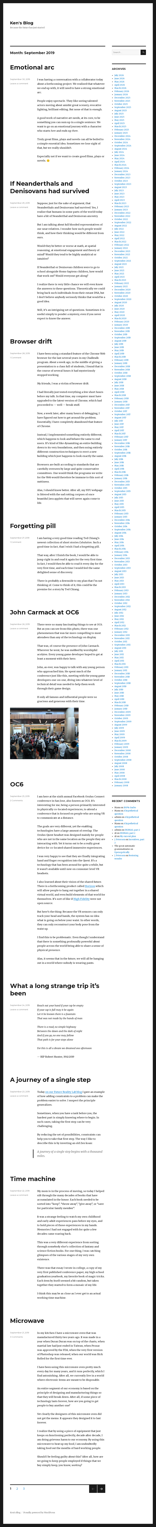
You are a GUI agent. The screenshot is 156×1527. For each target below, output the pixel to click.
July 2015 (118, 497)
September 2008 (122, 760)
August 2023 (120, 187)
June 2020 (119, 309)
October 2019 (120, 334)
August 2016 (120, 456)
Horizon (90, 886)
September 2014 (122, 529)
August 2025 (120, 110)
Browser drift (31, 341)
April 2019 (119, 353)
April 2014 (119, 545)
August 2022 (120, 225)
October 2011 (120, 641)
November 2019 (122, 331)
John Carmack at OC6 (44, 612)
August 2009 (120, 725)
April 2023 (119, 200)
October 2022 (121, 219)
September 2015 (122, 491)
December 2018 (122, 366)
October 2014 (120, 526)
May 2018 (119, 389)
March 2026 (120, 88)
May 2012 (119, 619)
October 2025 (121, 104)
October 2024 (121, 142)
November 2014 (122, 523)
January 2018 (120, 401)
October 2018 (120, 373)
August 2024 (120, 149)
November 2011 (121, 638)
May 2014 (119, 542)
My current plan (128, 836)
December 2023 (122, 174)
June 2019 (119, 347)
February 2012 (121, 629)
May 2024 (119, 158)
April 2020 (119, 315)
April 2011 (119, 661)
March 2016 (120, 472)
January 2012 (120, 632)
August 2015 (120, 494)
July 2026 (119, 75)
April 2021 (119, 277)
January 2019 (120, 363)
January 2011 (120, 670)
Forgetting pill (33, 526)
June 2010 (119, 693)
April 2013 (119, 584)
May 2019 (119, 350)
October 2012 (120, 603)
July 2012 (118, 613)
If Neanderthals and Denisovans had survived (49, 187)
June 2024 (119, 155)
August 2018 (120, 379)
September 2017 (122, 414)
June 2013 (119, 577)
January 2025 (121, 133)
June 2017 (119, 424)
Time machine (32, 1179)
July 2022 (119, 229)
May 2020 (119, 312)
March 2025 (120, 126)
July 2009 (119, 728)
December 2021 (122, 251)
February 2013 (121, 590)
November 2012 (122, 600)
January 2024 (121, 171)
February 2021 (121, 283)
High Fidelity (81, 898)
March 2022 (120, 241)
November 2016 (122, 446)
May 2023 (119, 197)
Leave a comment (19, 83)
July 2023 (119, 190)
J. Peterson (119, 839)
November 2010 (122, 677)
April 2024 (119, 161)
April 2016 (119, 469)
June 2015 (119, 501)
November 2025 (122, 101)
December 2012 (122, 597)
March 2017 (120, 433)
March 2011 (120, 664)
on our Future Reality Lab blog (63, 1091)
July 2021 (118, 267)
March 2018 (120, 395)
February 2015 (121, 513)
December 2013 (122, 558)
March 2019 (120, 357)
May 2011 (119, 657)
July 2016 (118, 459)
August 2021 (120, 264)
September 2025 (122, 107)
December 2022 (122, 213)
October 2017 (120, 411)
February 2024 (121, 168)
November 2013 (122, 561)
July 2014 (118, 536)
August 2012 (120, 609)
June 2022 (119, 232)
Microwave (27, 1320)
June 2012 (119, 616)
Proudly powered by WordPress (39, 1512)
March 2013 (120, 587)
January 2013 (120, 593)
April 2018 (119, 392)
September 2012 (122, 606)
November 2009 (122, 715)
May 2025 (119, 120)
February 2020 (121, 321)
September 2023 (122, 184)
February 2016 (121, 475)
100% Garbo (130, 807)
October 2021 (121, 257)
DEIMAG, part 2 (132, 830)
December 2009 (122, 712)
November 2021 (122, 254)
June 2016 (119, 462)
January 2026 (121, 94)
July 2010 (118, 689)
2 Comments (16, 800)
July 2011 (118, 651)
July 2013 (118, 574)
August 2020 (120, 302)
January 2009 (121, 747)
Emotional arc (32, 67)
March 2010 (120, 702)
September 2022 (122, 222)
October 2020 (121, 296)
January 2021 (121, 286)
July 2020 (119, 305)
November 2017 (121, 408)
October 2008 (121, 757)
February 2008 (121, 782)
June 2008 (119, 769)
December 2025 (122, 97)
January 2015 (120, 517)
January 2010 (120, 709)
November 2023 (122, 177)
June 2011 (119, 654)
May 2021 (119, 273)
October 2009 (121, 718)
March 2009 (120, 741)
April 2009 (119, 737)
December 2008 (122, 750)
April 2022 (119, 238)
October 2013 (120, 565)
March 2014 (120, 549)
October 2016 (120, 449)
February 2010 (121, 705)
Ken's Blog (21, 22)
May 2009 (119, 734)
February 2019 (121, 360)
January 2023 (121, 209)
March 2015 (120, 510)
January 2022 (121, 248)
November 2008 (122, 753)
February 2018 (121, 398)
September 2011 (122, 645)
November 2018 (122, 369)
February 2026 (121, 91)
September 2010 (122, 683)
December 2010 (122, 673)
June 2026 (119, 78)
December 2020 (122, 289)
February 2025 (121, 129)
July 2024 (119, 152)
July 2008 (119, 766)
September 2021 (122, 261)
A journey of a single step (50, 1079)
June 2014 (119, 539)
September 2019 (122, 337)
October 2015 (120, 488)
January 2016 (120, 478)
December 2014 (122, 520)
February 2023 (121, 206)
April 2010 (119, 699)
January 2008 (121, 785)
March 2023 (120, 203)
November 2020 (122, 293)
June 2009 (119, 731)
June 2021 (119, 270)
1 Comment (15, 357)
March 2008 (120, 779)
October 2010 (120, 680)
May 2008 (119, 772)
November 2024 (122, 139)
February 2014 (121, 552)
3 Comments (16, 1337)
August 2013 (120, 571)
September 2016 (122, 453)
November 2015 (122, 485)
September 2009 (122, 721)
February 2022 (121, 245)
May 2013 (119, 581)
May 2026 (119, 81)
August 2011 (120, 648)
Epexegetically (121, 852)
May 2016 (119, 465)
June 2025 (119, 117)
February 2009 (121, 744)
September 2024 (122, 145)
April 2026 (119, 85)
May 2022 (119, 235)
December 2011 (122, 635)
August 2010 (120, 686)
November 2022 (122, 216)
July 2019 (118, 344)
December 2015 (122, 481)
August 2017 (120, 417)
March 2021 (120, 280)
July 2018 (118, 382)
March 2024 (120, 165)
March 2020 (120, 318)
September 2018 (122, 376)
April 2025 (119, 123)
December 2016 (122, 443)
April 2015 (119, 507)
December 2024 (122, 136)
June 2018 (119, 385)
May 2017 (119, 427)
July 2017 (118, 421)
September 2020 (122, 299)
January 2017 (120, 440)
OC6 (16, 784)
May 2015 (119, 504)
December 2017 (122, 405)
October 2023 (121, 181)
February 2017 (121, 437)
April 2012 (119, 622)
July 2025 (119, 113)
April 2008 (119, 776)
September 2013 (122, 568)
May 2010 (119, 696)
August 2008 (120, 763)
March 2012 (120, 625)
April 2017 (119, 430)
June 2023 (119, 193)
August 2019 (120, 341)
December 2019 (122, 328)
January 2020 (121, 325)
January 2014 (120, 555)
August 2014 (120, 533)
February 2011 (121, 667)
